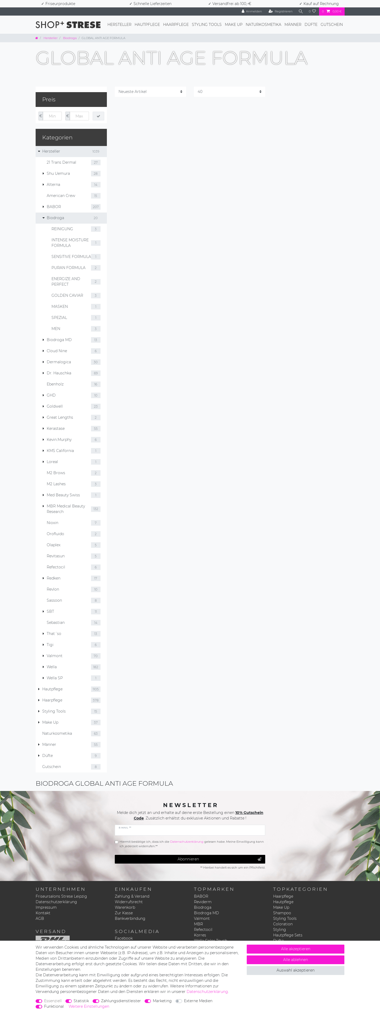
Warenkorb (125, 907)
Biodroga (69, 38)
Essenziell (53, 1000)
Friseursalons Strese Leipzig (61, 896)
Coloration (283, 924)
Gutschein (332, 24)
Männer (292, 24)
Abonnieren (220, 859)
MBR (198, 924)
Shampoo (282, 913)
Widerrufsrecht (129, 901)
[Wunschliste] (312, 11)
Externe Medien (198, 1000)
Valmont (202, 918)
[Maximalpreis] (79, 116)
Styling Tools (207, 24)
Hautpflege (147, 24)
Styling (279, 929)
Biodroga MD (206, 913)
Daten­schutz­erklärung (207, 991)
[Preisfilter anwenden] (98, 116)
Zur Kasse (124, 913)
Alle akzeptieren (295, 948)
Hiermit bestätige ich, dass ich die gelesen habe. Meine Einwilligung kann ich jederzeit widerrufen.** (192, 844)
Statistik (81, 1000)
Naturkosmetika (263, 24)
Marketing (162, 1000)
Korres (200, 935)
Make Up (234, 24)
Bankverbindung (130, 918)
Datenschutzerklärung (56, 901)
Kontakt (43, 913)
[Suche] (300, 11)
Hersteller (119, 24)
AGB (40, 918)
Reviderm (203, 901)
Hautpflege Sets (287, 935)
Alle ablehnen (295, 959)
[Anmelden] (251, 11)
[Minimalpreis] (52, 116)
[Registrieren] (280, 11)
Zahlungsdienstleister (121, 1000)
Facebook (124, 938)
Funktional (54, 1006)
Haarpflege (176, 24)
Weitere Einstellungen (89, 1006)
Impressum (46, 907)
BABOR (201, 896)
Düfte (311, 24)
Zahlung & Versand (132, 896)
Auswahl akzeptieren (296, 970)
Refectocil (203, 929)
